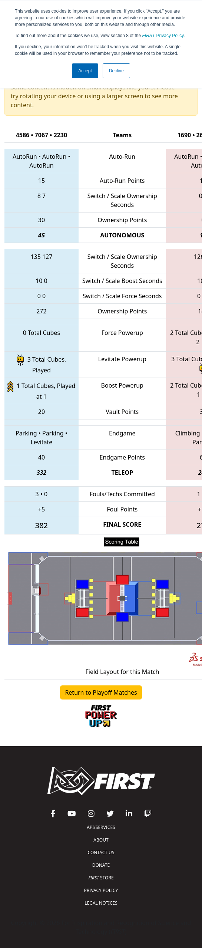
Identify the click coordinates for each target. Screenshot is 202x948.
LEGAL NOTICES (101, 903)
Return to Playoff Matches (101, 692)
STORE (100, 878)
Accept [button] (85, 70)
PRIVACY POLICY (101, 890)
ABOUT (100, 840)
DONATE (101, 865)
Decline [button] (116, 70)
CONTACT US (101, 852)
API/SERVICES (101, 827)
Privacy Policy (163, 35)
